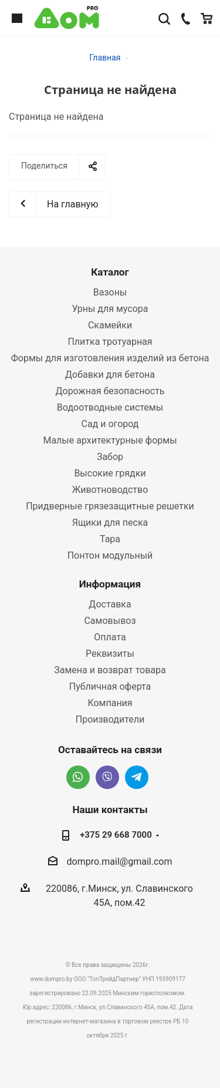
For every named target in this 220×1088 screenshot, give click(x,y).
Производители (110, 719)
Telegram (136, 777)
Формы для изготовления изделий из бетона (110, 358)
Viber (107, 777)
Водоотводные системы (110, 407)
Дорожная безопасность (109, 391)
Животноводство (110, 489)
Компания (109, 702)
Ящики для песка (110, 522)
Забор (110, 456)
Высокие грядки (109, 473)
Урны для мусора (110, 308)
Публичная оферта (110, 686)
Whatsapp (78, 777)
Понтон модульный (110, 555)
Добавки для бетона (110, 374)
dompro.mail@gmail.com (119, 861)
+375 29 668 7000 (116, 835)
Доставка (110, 604)
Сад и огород (110, 423)
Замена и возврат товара (109, 670)
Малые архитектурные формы (110, 440)
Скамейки (110, 325)
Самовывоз (110, 620)
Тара (110, 539)
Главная (104, 57)
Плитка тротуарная (109, 341)
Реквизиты (110, 653)
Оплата (110, 637)
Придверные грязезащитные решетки (110, 506)
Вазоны (110, 292)
